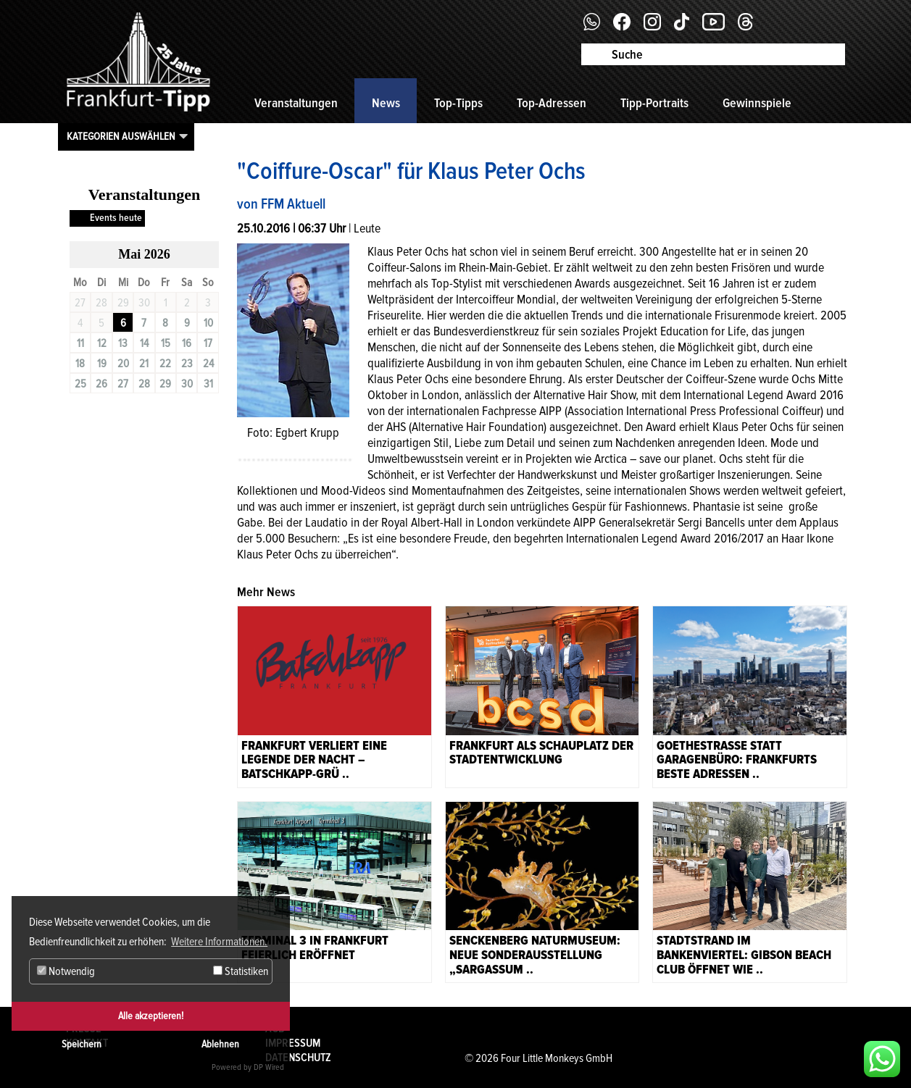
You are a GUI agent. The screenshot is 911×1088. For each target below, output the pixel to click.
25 (80, 384)
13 (123, 343)
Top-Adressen (551, 103)
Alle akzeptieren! (150, 1016)
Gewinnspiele (757, 103)
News (386, 103)
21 (144, 363)
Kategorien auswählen (121, 136)
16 (186, 343)
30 (187, 384)
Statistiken (240, 971)
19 (102, 363)
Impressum (292, 1043)
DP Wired (269, 1067)
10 (208, 323)
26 (101, 384)
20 (123, 363)
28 (144, 384)
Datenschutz (298, 1057)
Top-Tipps (458, 103)
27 (122, 384)
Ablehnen (220, 1044)
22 (165, 363)
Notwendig (66, 971)
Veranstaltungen (296, 103)
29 (165, 384)
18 (80, 363)
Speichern (81, 1044)
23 (187, 363)
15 (165, 343)
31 (208, 384)
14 (144, 343)
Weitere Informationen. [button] (219, 941)
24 (208, 363)
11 (80, 343)
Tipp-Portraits (654, 103)
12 (102, 343)
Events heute (116, 218)
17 (208, 343)
